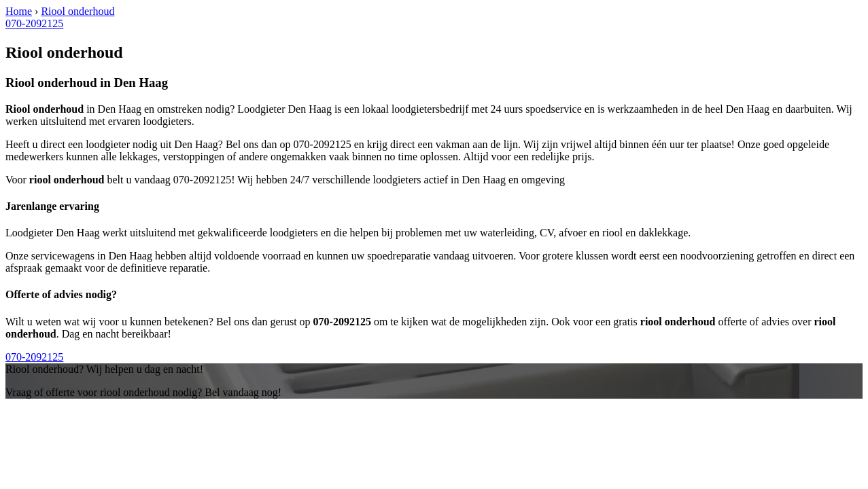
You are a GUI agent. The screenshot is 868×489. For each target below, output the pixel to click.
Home (18, 11)
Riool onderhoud (77, 11)
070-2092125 (34, 23)
